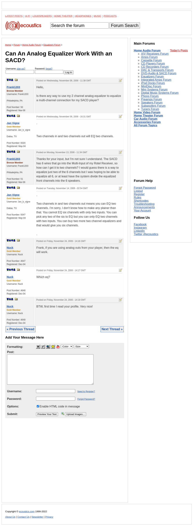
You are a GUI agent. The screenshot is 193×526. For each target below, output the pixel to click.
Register (139, 194)
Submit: (12, 414)
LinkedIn (139, 230)
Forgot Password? (86, 399)
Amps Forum (149, 57)
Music (97, 16)
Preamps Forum (151, 99)
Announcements (144, 207)
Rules (137, 197)
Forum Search (124, 25)
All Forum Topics (145, 125)
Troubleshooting (144, 204)
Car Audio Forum (145, 118)
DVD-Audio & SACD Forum (158, 73)
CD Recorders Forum (155, 66)
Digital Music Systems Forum (160, 92)
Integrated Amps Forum (156, 79)
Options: (13, 406)
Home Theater (63, 16)
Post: (10, 352)
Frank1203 (13, 87)
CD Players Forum (153, 63)
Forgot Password (145, 187)
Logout (138, 191)
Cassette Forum (151, 60)
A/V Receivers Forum (155, 53)
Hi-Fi (27, 16)
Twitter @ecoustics (146, 234)
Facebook (140, 224)
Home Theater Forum (148, 115)
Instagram (140, 227)
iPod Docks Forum (153, 83)
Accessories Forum (147, 122)
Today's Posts (179, 50)
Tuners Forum (150, 109)
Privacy (49, 517)
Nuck (10, 247)
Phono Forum (150, 96)
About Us (10, 517)
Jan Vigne (13, 123)
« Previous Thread (20, 329)
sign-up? (21, 68)
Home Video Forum (147, 112)
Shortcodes (141, 200)
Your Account (142, 210)
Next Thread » (112, 329)
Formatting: (15, 346)
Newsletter (37, 517)
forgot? (49, 68)
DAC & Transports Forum (157, 70)
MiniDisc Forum (151, 86)
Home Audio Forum (147, 50)
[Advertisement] (64, 463)
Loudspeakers (42, 16)
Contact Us (23, 517)
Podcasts (110, 16)
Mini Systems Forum (154, 89)
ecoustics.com (27, 511)
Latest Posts (14, 16)
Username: (20, 70)
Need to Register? (86, 391)
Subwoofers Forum (153, 105)
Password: (49, 70)
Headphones (83, 16)
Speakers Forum (151, 102)
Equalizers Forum (152, 76)
